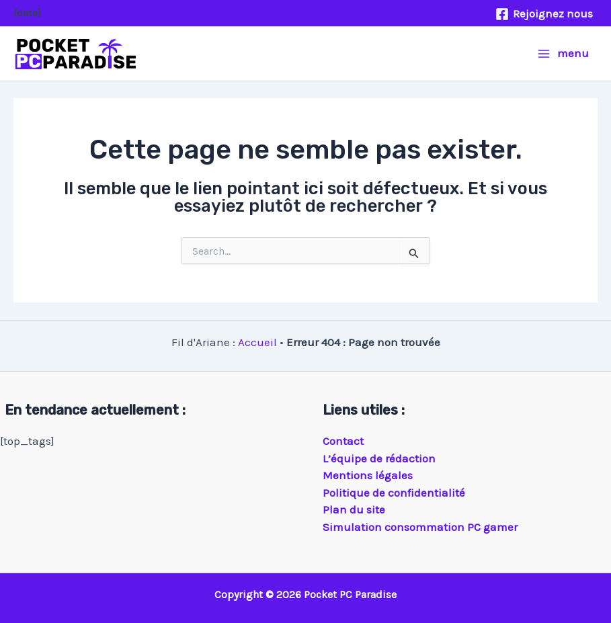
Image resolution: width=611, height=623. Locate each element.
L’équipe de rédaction (379, 458)
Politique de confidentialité (394, 492)
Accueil (257, 342)
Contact (343, 441)
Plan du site (354, 509)
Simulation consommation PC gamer (420, 527)
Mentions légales (368, 475)
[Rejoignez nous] (544, 14)
